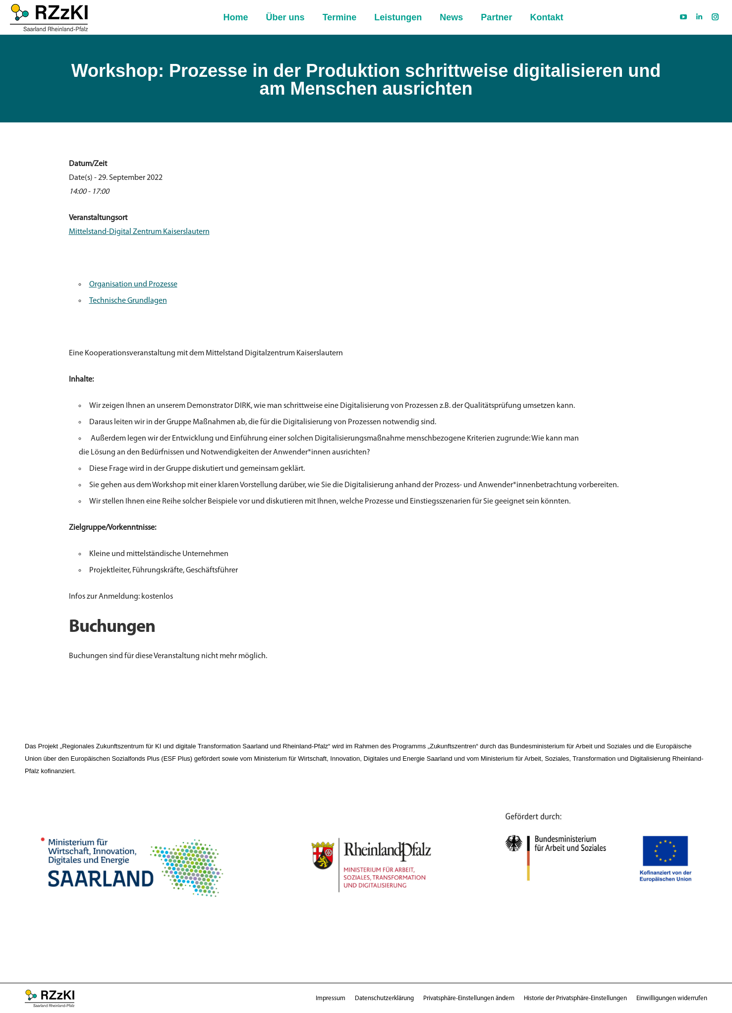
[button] (468, 998)
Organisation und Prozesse (133, 284)
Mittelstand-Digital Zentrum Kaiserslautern (139, 232)
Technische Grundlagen (128, 301)
